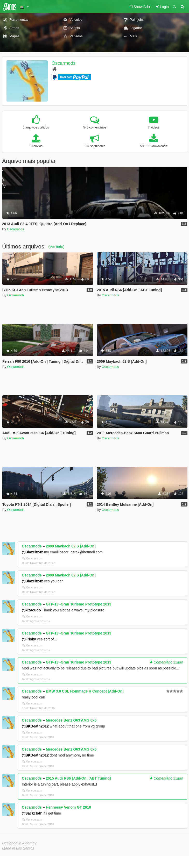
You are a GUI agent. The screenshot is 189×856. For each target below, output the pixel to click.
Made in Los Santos (18, 848)
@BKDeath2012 (35, 726)
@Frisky (29, 639)
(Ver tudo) (56, 247)
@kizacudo (31, 610)
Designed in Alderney (19, 843)
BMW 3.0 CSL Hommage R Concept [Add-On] (85, 691)
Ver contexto (32, 558)
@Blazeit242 (32, 552)
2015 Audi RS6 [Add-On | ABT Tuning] (78, 778)
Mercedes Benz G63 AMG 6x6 (71, 720)
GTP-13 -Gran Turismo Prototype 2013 (78, 604)
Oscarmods (63, 63)
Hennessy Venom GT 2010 (68, 807)
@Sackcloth (32, 813)
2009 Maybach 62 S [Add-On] (71, 546)
